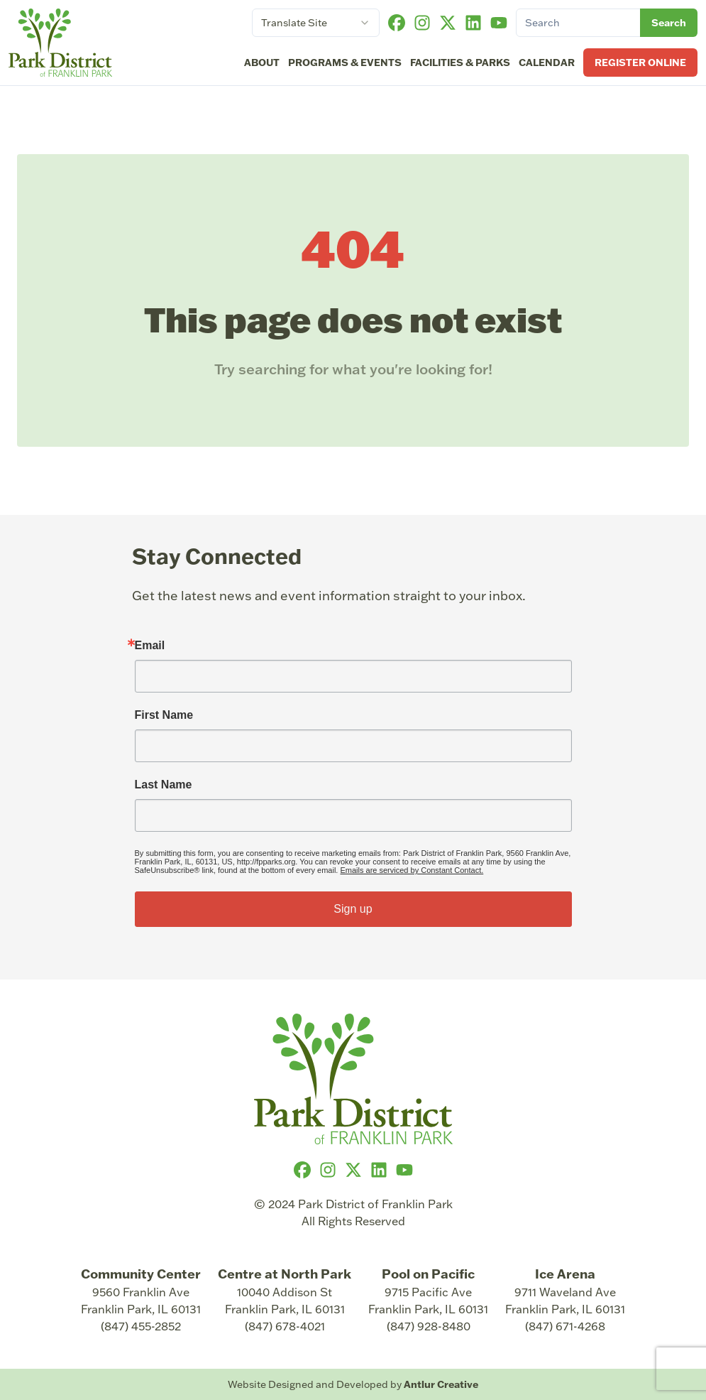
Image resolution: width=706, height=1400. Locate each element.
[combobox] (316, 23)
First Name (164, 715)
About (262, 62)
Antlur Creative (441, 1384)
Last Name (163, 785)
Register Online (640, 62)
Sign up (352, 909)
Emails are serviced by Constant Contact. (411, 870)
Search (668, 22)
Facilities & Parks (460, 62)
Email (150, 645)
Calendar (547, 62)
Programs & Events (345, 62)
